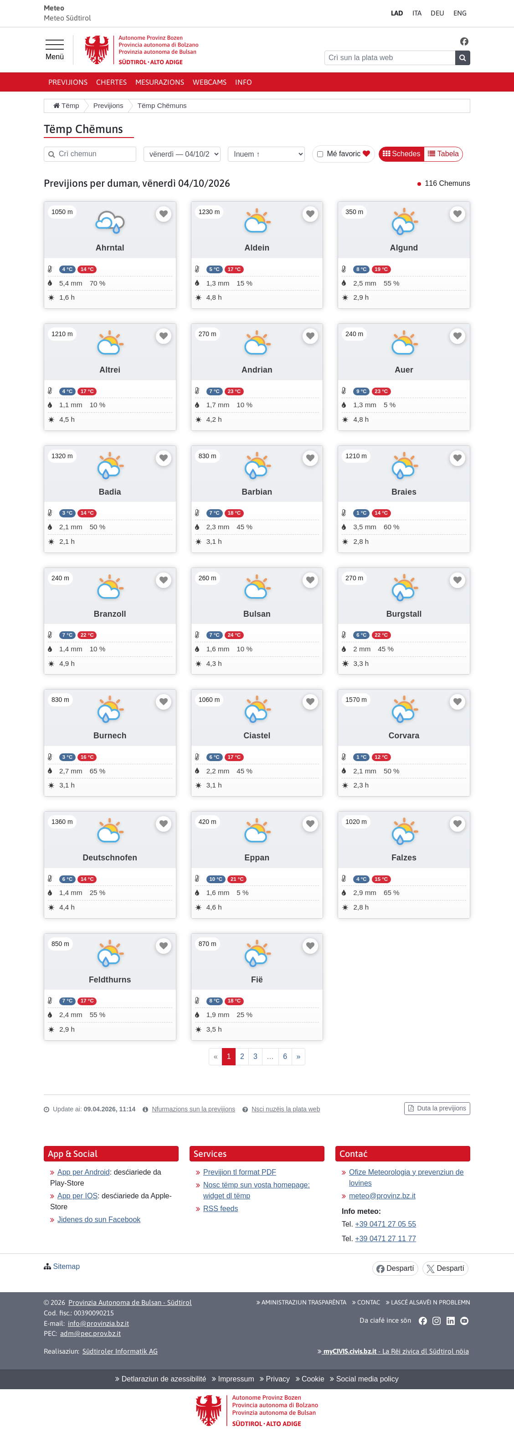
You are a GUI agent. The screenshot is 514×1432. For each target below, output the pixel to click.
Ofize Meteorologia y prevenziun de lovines (406, 1177)
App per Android (83, 1172)
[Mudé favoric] (163, 214)
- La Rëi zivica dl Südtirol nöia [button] (393, 1351)
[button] (464, 41)
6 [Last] (285, 1056)
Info (243, 82)
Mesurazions (159, 82)
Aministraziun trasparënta (301, 1302)
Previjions (67, 82)
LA (397, 13)
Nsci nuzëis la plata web (286, 1109)
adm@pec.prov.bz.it (90, 1333)
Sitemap (66, 1266)
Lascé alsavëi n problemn (428, 1302)
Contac (366, 1302)
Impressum (233, 1379)
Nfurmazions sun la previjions (193, 1109)
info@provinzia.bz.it (98, 1323)
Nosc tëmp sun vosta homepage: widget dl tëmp (256, 1190)
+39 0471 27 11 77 (385, 1239)
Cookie (310, 1379)
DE (437, 13)
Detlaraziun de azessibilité (160, 1379)
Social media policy (364, 1379)
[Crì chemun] (90, 154)
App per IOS (77, 1196)
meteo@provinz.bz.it (382, 1196)
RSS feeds (220, 1208)
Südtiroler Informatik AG (120, 1351)
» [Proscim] (298, 1056)
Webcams (209, 82)
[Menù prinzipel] (55, 50)
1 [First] (229, 1056)
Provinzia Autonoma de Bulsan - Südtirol (130, 1302)
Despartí (395, 1268)
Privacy (275, 1379)
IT (416, 13)
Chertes (111, 82)
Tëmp (66, 105)
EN (460, 13)
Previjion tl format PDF (239, 1172)
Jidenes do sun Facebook (98, 1219)
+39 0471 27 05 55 (385, 1224)
